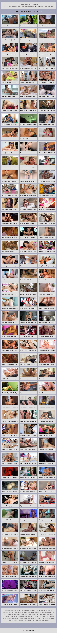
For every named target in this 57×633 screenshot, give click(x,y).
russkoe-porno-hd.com (35, 6)
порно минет (32, 4)
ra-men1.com (30, 630)
